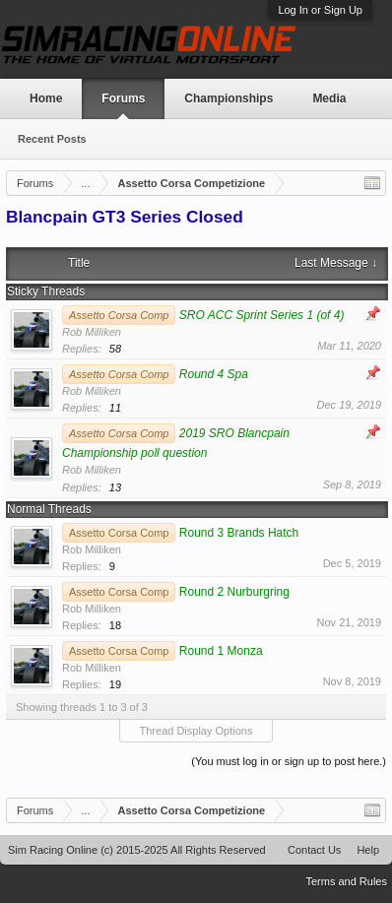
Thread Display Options (196, 731)
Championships (228, 98)
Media (329, 98)
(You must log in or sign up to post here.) (288, 761)
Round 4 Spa (213, 374)
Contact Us (314, 850)
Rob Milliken (91, 332)
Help (368, 850)
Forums (123, 98)
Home (46, 98)
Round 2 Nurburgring (234, 592)
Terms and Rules (346, 881)
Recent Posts (52, 139)
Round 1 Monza (221, 651)
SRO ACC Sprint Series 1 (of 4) (262, 315)
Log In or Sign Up (320, 10)
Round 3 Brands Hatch (238, 533)
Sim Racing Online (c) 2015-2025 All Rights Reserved (137, 850)
